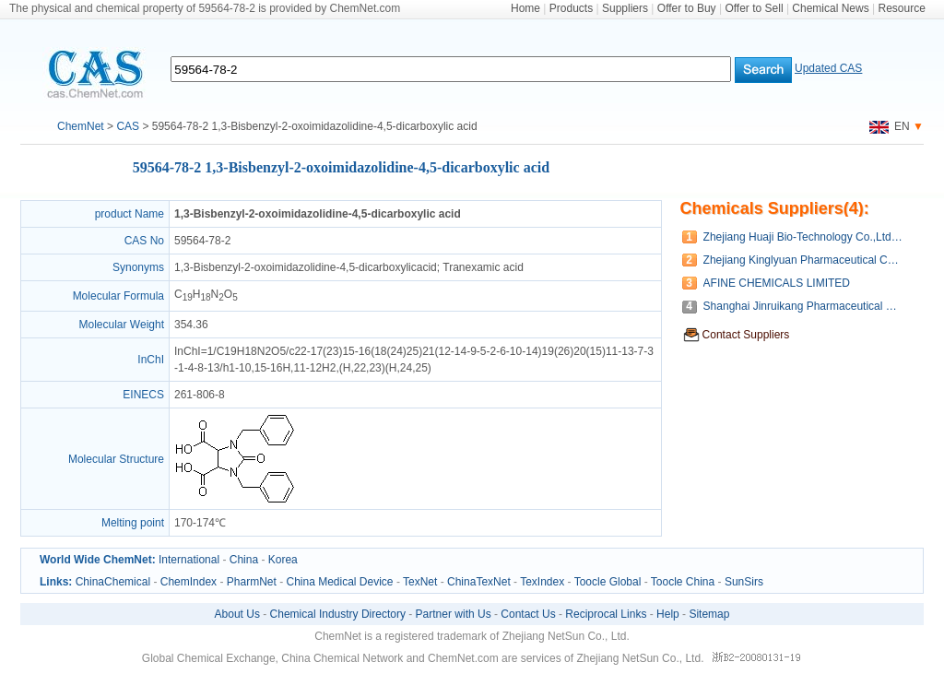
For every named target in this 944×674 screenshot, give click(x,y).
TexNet (420, 581)
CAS (127, 126)
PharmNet (252, 581)
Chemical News (830, 8)
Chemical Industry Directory (338, 614)
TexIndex (542, 581)
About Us (237, 614)
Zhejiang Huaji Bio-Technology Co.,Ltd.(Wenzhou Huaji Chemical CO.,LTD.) (804, 237)
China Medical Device (339, 581)
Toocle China (682, 581)
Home (525, 8)
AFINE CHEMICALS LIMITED (776, 283)
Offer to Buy (686, 8)
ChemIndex (188, 581)
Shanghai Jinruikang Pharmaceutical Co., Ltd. (804, 306)
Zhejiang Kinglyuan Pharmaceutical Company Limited (804, 260)
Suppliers (625, 8)
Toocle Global (608, 581)
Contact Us (528, 614)
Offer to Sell (754, 8)
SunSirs (744, 581)
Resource (902, 8)
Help (667, 614)
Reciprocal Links (605, 614)
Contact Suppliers (746, 334)
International (189, 559)
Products (571, 8)
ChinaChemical (113, 581)
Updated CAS (828, 68)
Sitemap (709, 614)
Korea (283, 559)
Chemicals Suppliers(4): (774, 208)
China (244, 559)
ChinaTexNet (479, 581)
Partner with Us (453, 614)
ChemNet (80, 126)
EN (889, 126)
